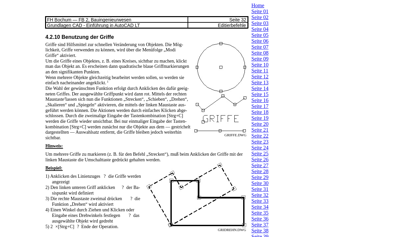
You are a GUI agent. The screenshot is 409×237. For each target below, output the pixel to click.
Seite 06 (259, 41)
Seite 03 (259, 23)
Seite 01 (259, 11)
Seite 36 (259, 219)
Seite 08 (259, 53)
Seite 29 (259, 177)
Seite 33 (259, 201)
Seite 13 (259, 82)
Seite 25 (259, 153)
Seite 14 (259, 88)
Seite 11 (259, 70)
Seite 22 (259, 136)
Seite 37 (259, 224)
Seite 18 (259, 112)
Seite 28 (259, 171)
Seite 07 (259, 47)
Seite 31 (259, 189)
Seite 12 (259, 76)
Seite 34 (259, 207)
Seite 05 (259, 35)
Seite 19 (259, 118)
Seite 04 (259, 29)
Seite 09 (259, 59)
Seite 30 (259, 183)
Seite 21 (259, 130)
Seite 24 (259, 147)
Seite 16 (259, 100)
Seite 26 (259, 159)
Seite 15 (259, 94)
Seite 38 (259, 230)
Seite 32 (259, 195)
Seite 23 (259, 142)
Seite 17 (259, 106)
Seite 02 (259, 17)
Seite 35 (259, 213)
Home (257, 5)
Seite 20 (259, 124)
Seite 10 (259, 64)
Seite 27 (259, 165)
